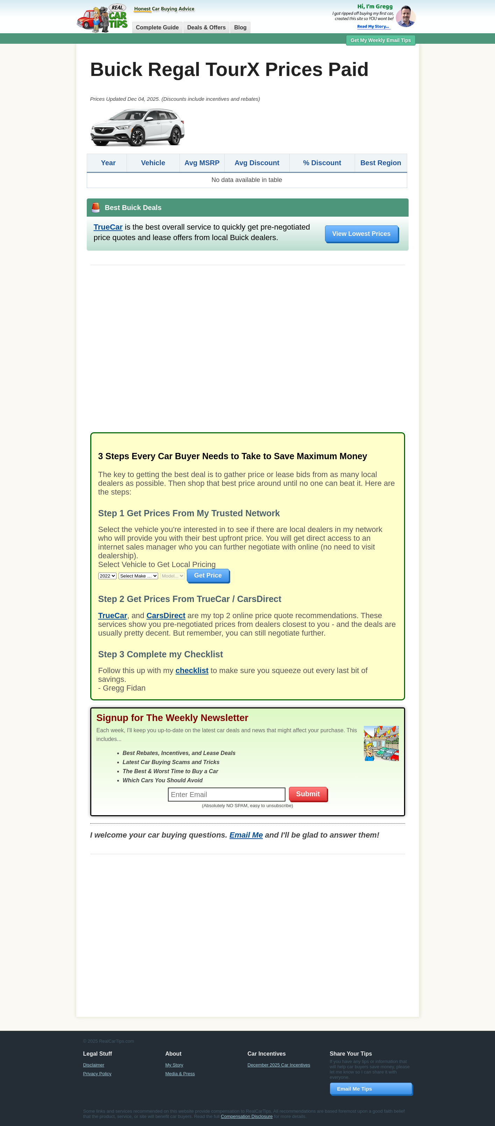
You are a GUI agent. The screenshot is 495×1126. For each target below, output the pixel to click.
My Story (174, 1065)
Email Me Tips (354, 1089)
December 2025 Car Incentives (279, 1065)
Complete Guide (157, 27)
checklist (192, 670)
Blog (240, 27)
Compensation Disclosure (247, 1116)
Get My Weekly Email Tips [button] (381, 40)
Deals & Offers (206, 27)
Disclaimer (94, 1065)
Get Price (208, 575)
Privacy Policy (97, 1073)
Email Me (246, 835)
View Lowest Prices (361, 233)
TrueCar (108, 227)
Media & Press (180, 1073)
